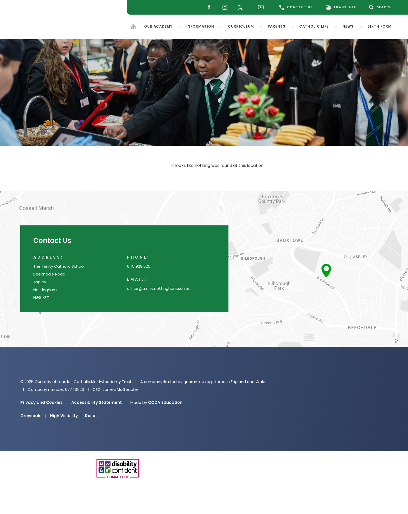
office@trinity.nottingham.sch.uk (158, 288)
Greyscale (33, 415)
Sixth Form (379, 26)
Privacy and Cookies (41, 402)
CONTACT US (296, 7)
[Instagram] (224, 7)
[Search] (381, 7)
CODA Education (165, 402)
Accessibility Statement (96, 402)
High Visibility (65, 415)
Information (200, 26)
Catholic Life (314, 26)
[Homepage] (133, 27)
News (348, 26)
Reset (91, 415)
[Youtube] (262, 7)
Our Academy (158, 26)
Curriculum (241, 26)
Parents (276, 26)
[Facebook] (208, 7)
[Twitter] (242, 7)
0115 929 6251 (139, 266)
